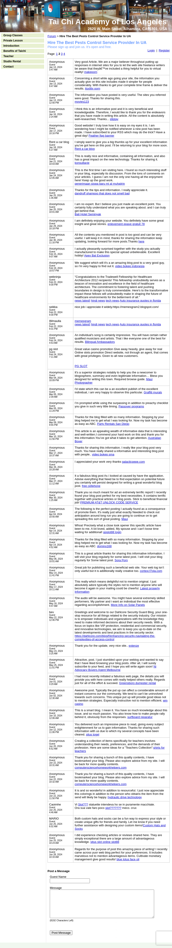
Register (164, 50)
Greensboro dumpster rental (137, 683)
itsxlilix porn (92, 88)
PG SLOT (81, 366)
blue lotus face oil (128, 859)
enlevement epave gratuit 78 (126, 224)
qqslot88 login (112, 532)
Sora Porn (121, 560)
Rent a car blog (85, 148)
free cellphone (91, 486)
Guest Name (58, 876)
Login (151, 50)
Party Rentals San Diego (113, 424)
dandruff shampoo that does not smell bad (102, 193)
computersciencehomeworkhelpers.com (101, 767)
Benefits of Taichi (14, 51)
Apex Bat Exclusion (97, 255)
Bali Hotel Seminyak (88, 214)
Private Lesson (13, 40)
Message (56, 888)
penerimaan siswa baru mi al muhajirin (100, 183)
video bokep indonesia (129, 266)
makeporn (90, 72)
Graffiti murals (153, 392)
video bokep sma (103, 454)
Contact (8, 66)
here (141, 241)
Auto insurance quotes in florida (140, 300)
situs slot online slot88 (104, 842)
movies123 (82, 101)
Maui (125, 519)
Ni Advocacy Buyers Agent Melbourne (115, 668)
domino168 (104, 546)
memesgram (83, 321)
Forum (52, 36)
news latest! (82, 300)
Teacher (8, 56)
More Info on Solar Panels (128, 605)
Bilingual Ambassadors (100, 341)
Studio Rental (12, 61)
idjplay (114, 119)
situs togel (92, 734)
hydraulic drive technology (125, 797)
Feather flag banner (101, 135)
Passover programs (131, 406)
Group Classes (13, 35)
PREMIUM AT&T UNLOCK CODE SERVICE (109, 502)
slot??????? (113, 808)
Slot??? (83, 804)
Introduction (11, 45)
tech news (112, 300)
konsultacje (82, 162)
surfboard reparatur (140, 717)
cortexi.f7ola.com (151, 571)
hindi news (98, 300)
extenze (134, 645)
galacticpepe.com (133, 461)
